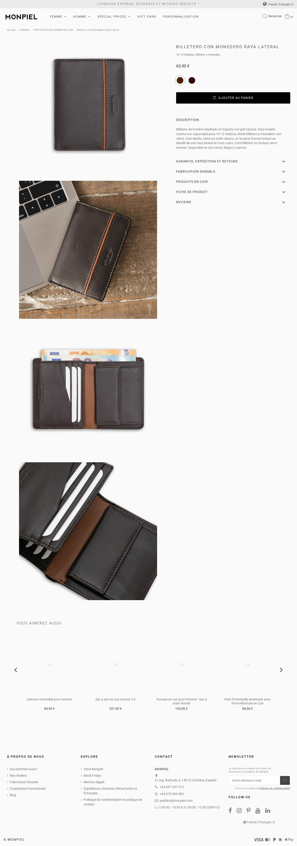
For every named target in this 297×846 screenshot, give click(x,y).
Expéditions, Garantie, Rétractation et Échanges (110, 791)
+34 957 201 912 (172, 787)
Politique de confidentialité (274, 788)
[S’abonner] (285, 780)
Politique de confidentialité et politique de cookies (113, 802)
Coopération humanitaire (28, 788)
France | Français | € (278, 4)
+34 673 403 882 (172, 794)
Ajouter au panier (233, 98)
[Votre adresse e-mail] (254, 780)
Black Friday (92, 775)
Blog (13, 795)
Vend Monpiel (93, 769)
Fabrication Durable (24, 782)
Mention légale (94, 782)
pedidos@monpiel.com (176, 800)
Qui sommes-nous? (23, 769)
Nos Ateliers (18, 775)
